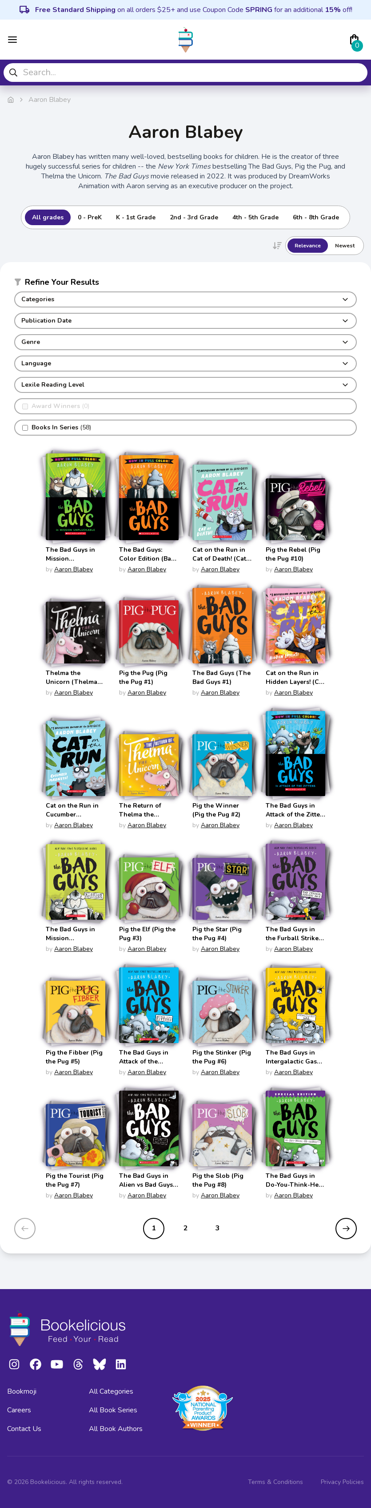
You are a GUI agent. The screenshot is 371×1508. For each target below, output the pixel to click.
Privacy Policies (342, 1482)
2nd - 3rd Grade (194, 217)
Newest (345, 245)
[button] (185, 283)
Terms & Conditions (275, 1482)
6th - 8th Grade (316, 217)
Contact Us (24, 1429)
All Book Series (113, 1410)
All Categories (111, 1391)
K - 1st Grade (136, 217)
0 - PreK (90, 217)
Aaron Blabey (73, 569)
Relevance (308, 245)
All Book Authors (116, 1429)
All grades (48, 217)
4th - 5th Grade (255, 217)
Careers (19, 1410)
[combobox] (185, 72)
